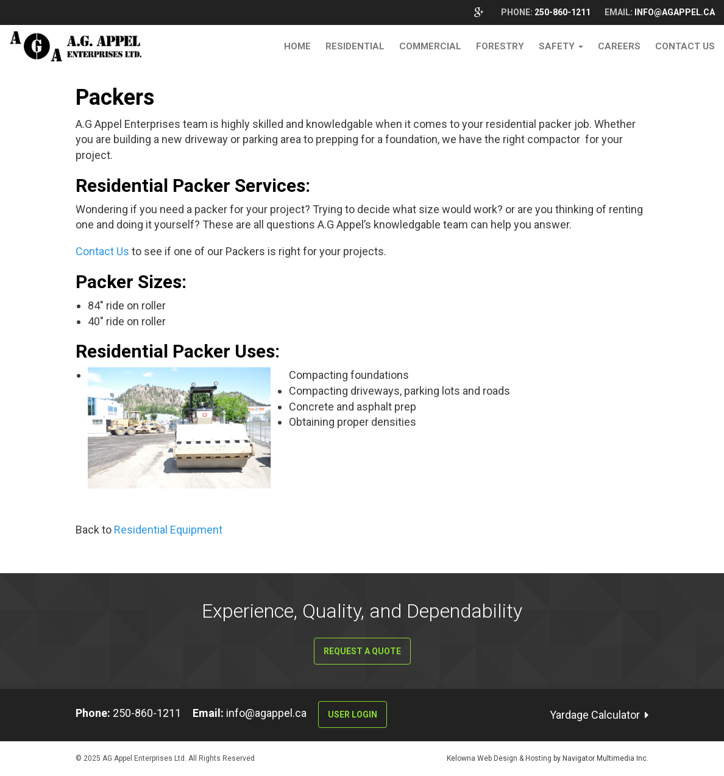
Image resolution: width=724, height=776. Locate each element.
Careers (619, 46)
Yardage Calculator (595, 714)
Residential (355, 46)
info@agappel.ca (674, 12)
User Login (352, 714)
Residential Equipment (168, 529)
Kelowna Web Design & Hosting (500, 758)
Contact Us (685, 46)
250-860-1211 (563, 12)
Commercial (430, 46)
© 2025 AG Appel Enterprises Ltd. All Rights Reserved (165, 758)
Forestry (500, 46)
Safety (561, 46)
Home (297, 46)
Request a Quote (362, 651)
